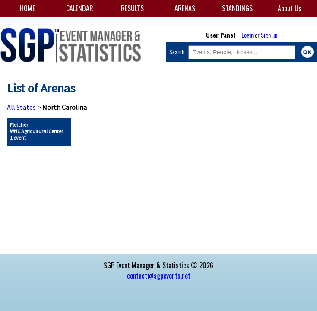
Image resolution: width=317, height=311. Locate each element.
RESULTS (132, 8)
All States (21, 107)
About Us (289, 8)
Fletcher (36, 131)
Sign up (269, 34)
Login (247, 34)
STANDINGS (237, 8)
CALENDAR (79, 8)
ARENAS (184, 8)
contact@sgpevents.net (158, 275)
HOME (27, 8)
